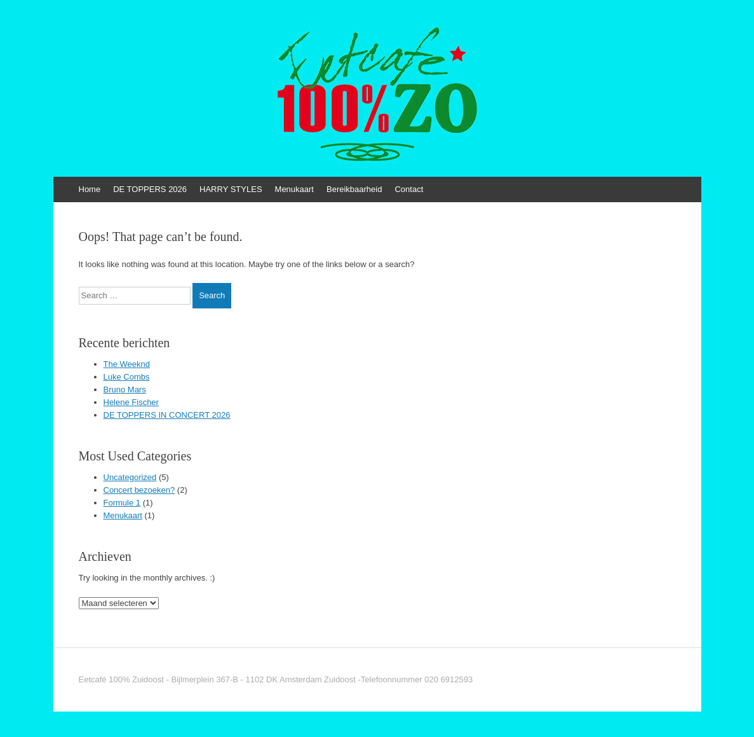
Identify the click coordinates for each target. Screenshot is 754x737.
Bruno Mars (125, 389)
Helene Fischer (131, 402)
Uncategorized (130, 477)
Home (90, 189)
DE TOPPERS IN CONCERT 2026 (167, 415)
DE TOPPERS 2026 (150, 189)
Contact (408, 189)
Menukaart (294, 189)
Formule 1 (122, 502)
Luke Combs (127, 377)
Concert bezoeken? (139, 490)
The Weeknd (127, 364)
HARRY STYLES (230, 189)
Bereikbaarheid (354, 189)
